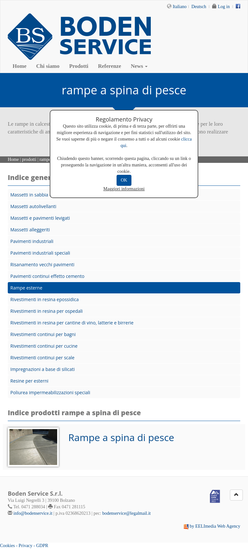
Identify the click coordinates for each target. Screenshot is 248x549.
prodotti (29, 159)
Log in (224, 6)
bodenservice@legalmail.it (126, 513)
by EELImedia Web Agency (215, 526)
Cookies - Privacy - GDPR (24, 545)
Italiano (180, 6)
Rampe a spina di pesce (121, 437)
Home (19, 66)
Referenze (109, 66)
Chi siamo (47, 66)
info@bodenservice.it (33, 513)
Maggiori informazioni (124, 188)
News (139, 66)
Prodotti (78, 66)
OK (124, 180)
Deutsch (198, 6)
